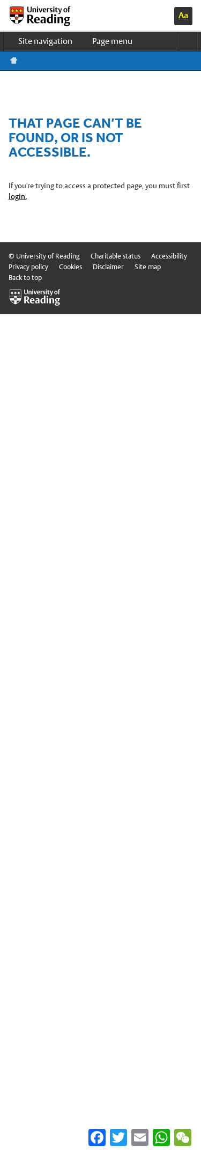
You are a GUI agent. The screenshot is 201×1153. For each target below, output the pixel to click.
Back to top (25, 278)
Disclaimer (108, 267)
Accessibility (169, 256)
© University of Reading (44, 256)
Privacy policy (28, 267)
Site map (148, 267)
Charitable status (115, 256)
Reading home (14, 60)
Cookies (70, 267)
